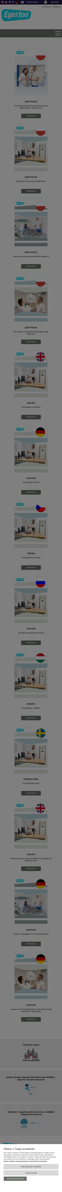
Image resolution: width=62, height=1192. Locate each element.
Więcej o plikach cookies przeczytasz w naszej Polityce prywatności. (25, 1161)
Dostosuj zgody (31, 1173)
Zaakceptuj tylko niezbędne (31, 1167)
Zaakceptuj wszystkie (15, 1179)
